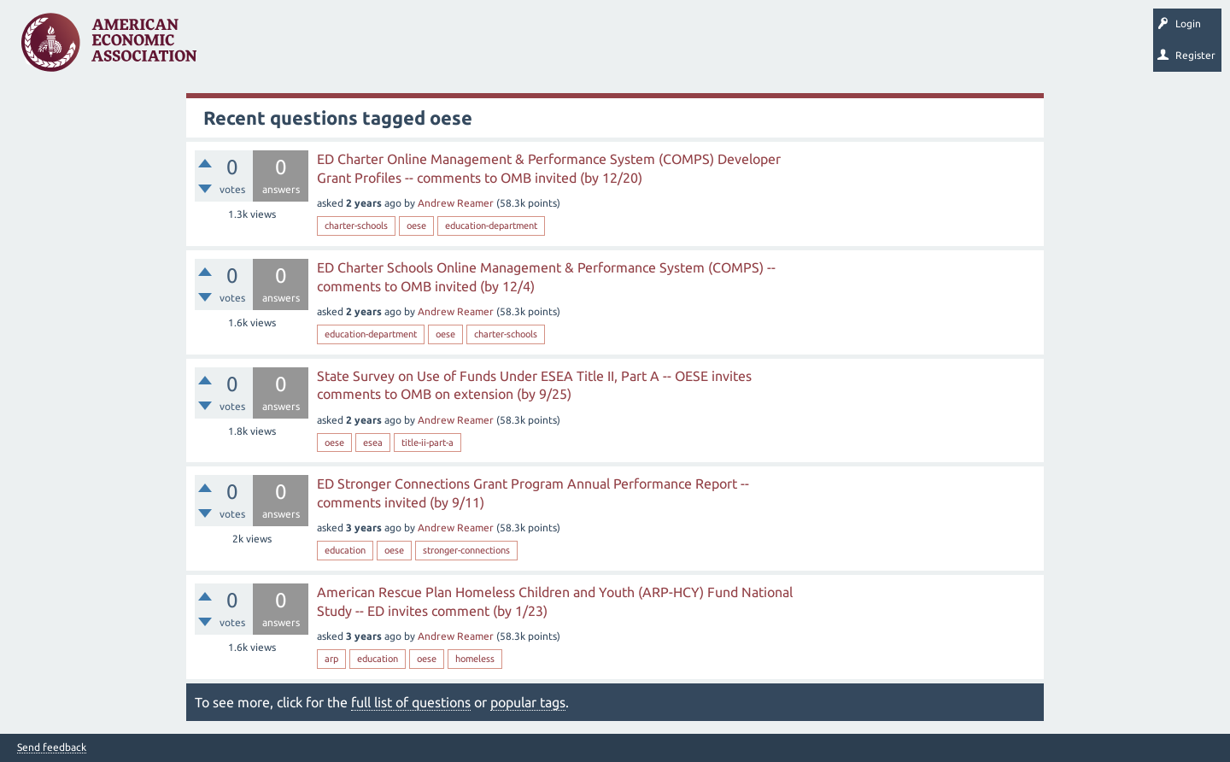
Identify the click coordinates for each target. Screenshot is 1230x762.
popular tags (527, 702)
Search (595, 48)
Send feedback (51, 747)
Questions (245, 48)
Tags (383, 48)
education (345, 550)
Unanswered (317, 48)
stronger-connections (466, 550)
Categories (443, 48)
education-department (491, 225)
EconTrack (797, 48)
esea (373, 442)
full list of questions (411, 702)
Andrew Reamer (456, 202)
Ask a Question (523, 48)
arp (331, 659)
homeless (475, 659)
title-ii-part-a (427, 442)
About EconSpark (714, 48)
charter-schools (356, 225)
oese (416, 225)
